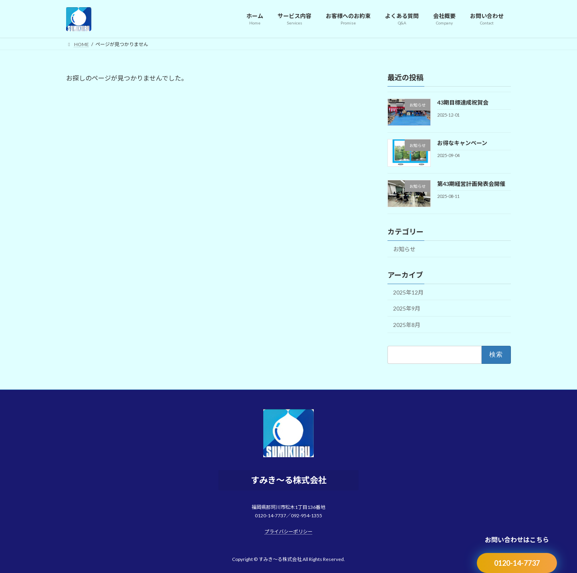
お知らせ (404, 248)
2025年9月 (406, 308)
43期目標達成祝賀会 (462, 102)
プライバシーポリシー (288, 532)
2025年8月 (406, 324)
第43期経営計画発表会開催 (471, 183)
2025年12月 (408, 292)
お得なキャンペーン (462, 142)
